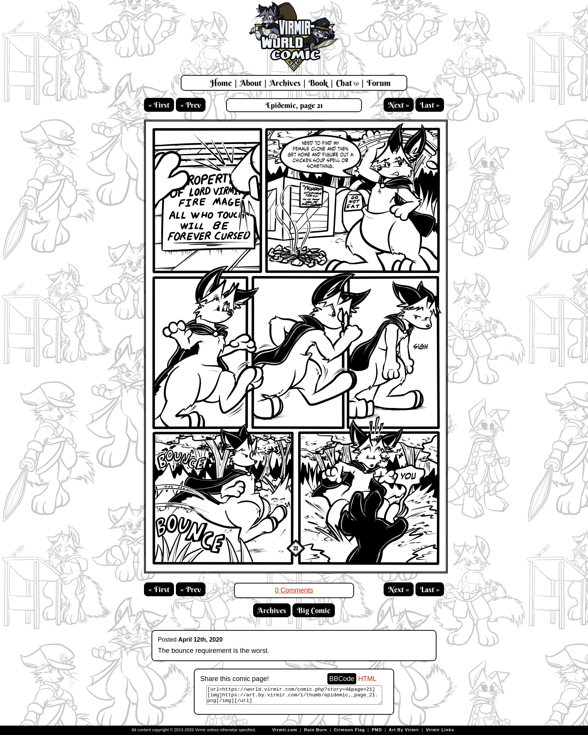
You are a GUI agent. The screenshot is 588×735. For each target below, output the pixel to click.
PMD (377, 730)
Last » (430, 105)
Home (221, 83)
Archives (285, 83)
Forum (379, 83)
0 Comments (294, 590)
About (250, 83)
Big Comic (313, 610)
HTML (367, 678)
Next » (398, 105)
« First (159, 105)
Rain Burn (315, 730)
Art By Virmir (404, 730)
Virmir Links (440, 730)
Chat (347, 83)
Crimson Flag (349, 730)
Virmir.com (284, 730)
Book (318, 83)
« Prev (190, 105)
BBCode (341, 678)
